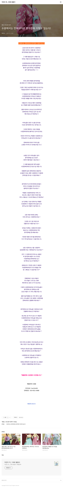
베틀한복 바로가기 (31, 403)
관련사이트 (4, 480)
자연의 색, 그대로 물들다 (8, 2)
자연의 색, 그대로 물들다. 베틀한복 (12, 464)
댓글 (3, 455)
